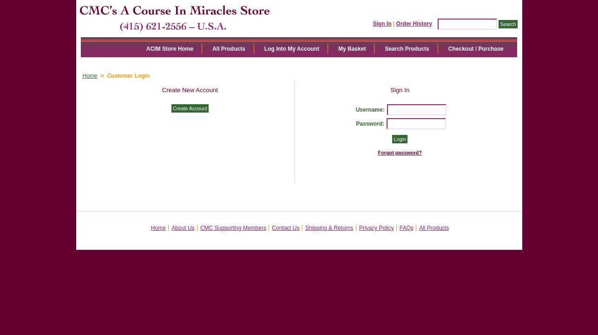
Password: (370, 124)
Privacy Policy (376, 228)
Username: (370, 110)
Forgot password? (400, 152)
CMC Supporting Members (233, 228)
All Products (228, 49)
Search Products (407, 49)
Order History (414, 23)
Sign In (382, 23)
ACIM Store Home (169, 49)
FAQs (407, 228)
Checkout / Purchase (476, 49)
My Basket (352, 49)
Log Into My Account (291, 49)
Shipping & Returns (329, 228)
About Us (182, 228)
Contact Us (285, 228)
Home (90, 76)
